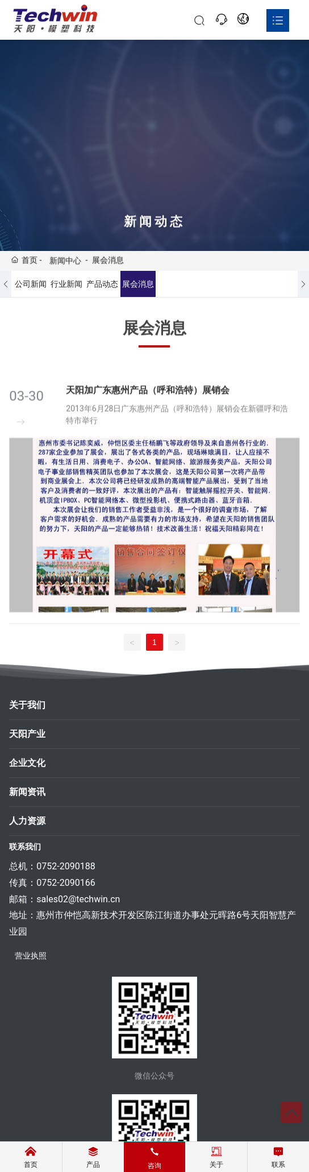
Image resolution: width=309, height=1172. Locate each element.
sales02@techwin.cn (78, 899)
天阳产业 (27, 734)
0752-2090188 (65, 866)
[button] (5, 284)
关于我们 (27, 705)
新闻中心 (65, 261)
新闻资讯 (27, 791)
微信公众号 (154, 1081)
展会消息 (138, 283)
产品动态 (102, 283)
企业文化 (27, 762)
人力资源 (27, 820)
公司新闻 (31, 283)
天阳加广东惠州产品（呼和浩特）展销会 (147, 400)
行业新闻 (66, 283)
